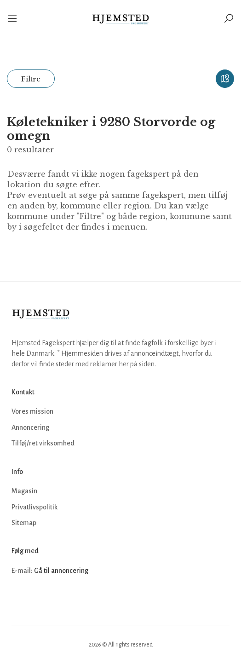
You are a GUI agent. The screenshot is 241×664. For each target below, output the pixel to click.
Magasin (24, 491)
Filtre (30, 79)
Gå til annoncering (61, 570)
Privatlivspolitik (34, 507)
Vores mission (32, 411)
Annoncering (30, 427)
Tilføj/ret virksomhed (43, 443)
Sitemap (23, 522)
